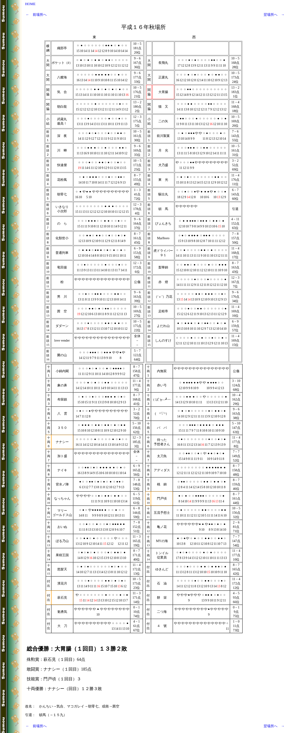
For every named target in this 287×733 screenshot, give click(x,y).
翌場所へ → (274, 14)
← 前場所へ (36, 14)
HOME (30, 4)
